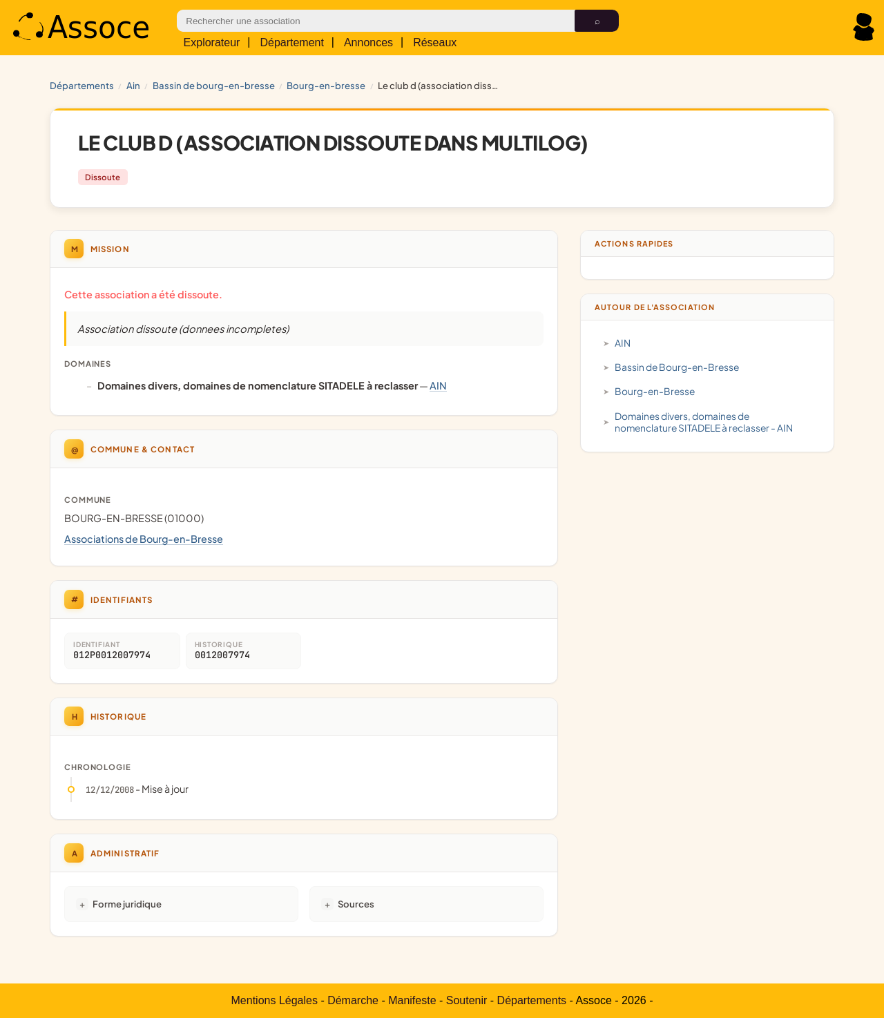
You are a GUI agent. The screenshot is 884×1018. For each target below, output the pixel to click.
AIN (133, 85)
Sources (356, 904)
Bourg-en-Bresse (326, 85)
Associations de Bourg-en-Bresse (143, 538)
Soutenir (467, 1000)
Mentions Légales (274, 1000)
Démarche (352, 1000)
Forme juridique (127, 904)
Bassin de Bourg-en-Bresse (214, 85)
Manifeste (412, 1000)
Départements (82, 85)
